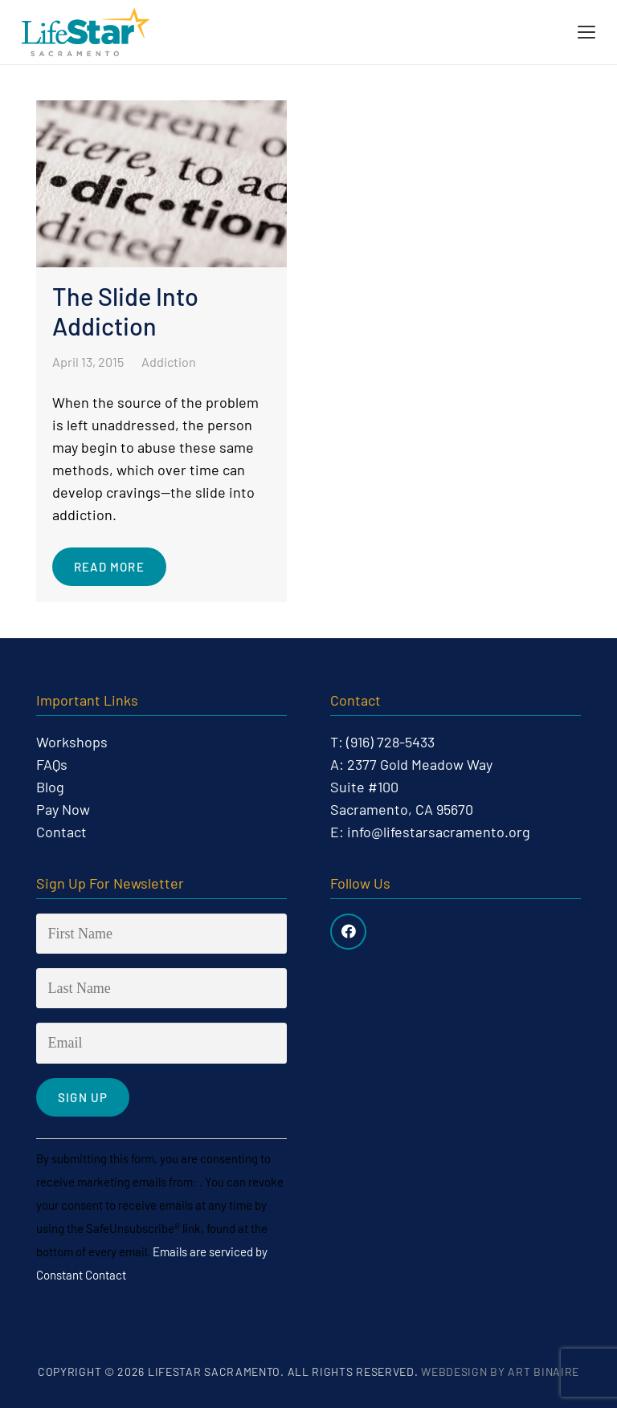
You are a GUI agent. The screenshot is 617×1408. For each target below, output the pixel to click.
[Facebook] (348, 932)
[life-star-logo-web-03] (85, 32)
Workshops (72, 742)
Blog (50, 787)
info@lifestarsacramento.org (438, 831)
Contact (61, 831)
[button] (586, 32)
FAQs (51, 764)
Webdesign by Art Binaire (500, 1371)
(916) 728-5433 (390, 742)
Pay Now (63, 809)
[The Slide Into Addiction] (161, 351)
